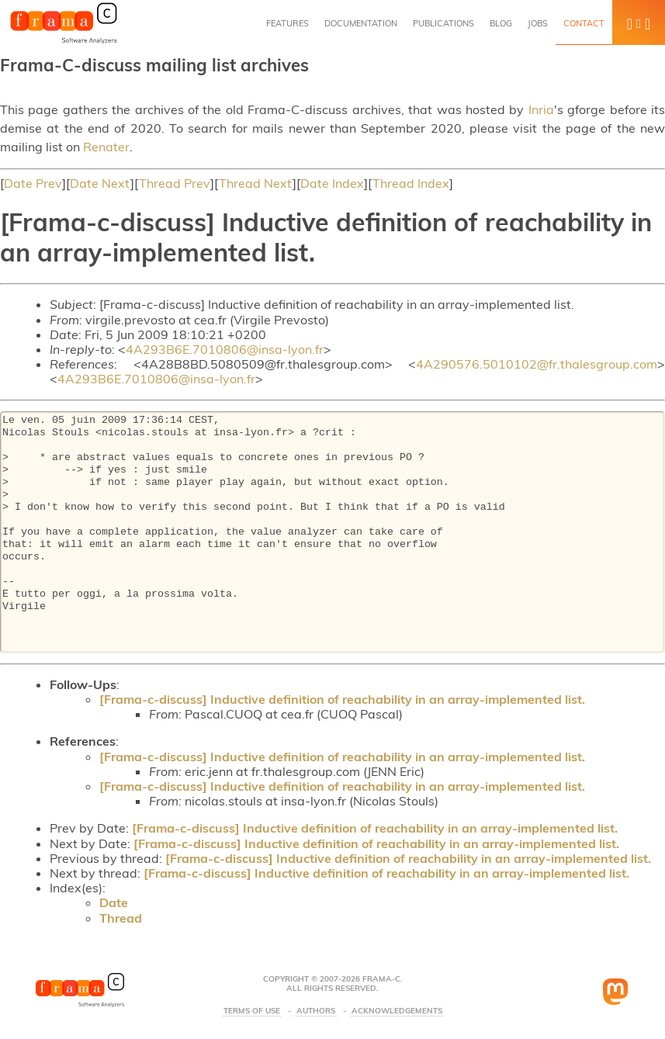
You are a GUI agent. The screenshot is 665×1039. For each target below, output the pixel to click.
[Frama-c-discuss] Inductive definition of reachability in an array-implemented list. (342, 699)
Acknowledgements (397, 1011)
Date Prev (33, 183)
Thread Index (410, 183)
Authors (315, 1011)
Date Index (332, 183)
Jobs (538, 23)
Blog (501, 23)
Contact (583, 23)
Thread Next (256, 183)
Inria (541, 109)
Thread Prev (174, 183)
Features (287, 23)
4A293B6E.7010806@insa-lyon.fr (225, 349)
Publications (443, 23)
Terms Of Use (251, 1011)
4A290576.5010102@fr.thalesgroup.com (536, 364)
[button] (638, 22)
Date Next (100, 183)
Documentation (360, 23)
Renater (106, 146)
